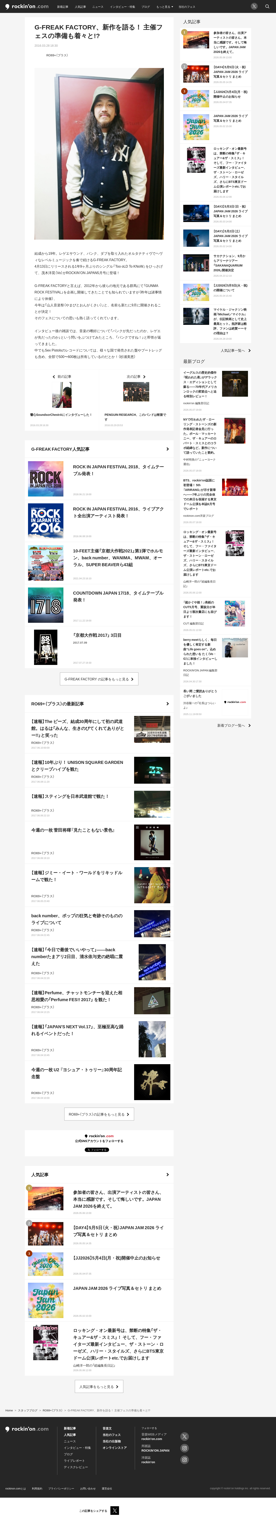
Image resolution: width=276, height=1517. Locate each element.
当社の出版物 (112, 1441)
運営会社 (107, 1488)
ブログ (145, 7)
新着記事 (62, 7)
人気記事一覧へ (233, 350)
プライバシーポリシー (61, 1488)
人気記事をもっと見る (96, 1386)
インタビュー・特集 (122, 7)
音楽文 (107, 1428)
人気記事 (80, 7)
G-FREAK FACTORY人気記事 (60, 449)
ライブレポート (74, 1460)
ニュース (98, 7)
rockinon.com (27, 7)
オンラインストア (115, 1447)
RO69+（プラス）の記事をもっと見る (97, 1114)
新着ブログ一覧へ (231, 725)
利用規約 (37, 1488)
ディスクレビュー (76, 1467)
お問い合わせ (88, 1488)
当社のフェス (187, 7)
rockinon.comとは (15, 1488)
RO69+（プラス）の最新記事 (57, 703)
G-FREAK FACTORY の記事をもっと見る (96, 678)
